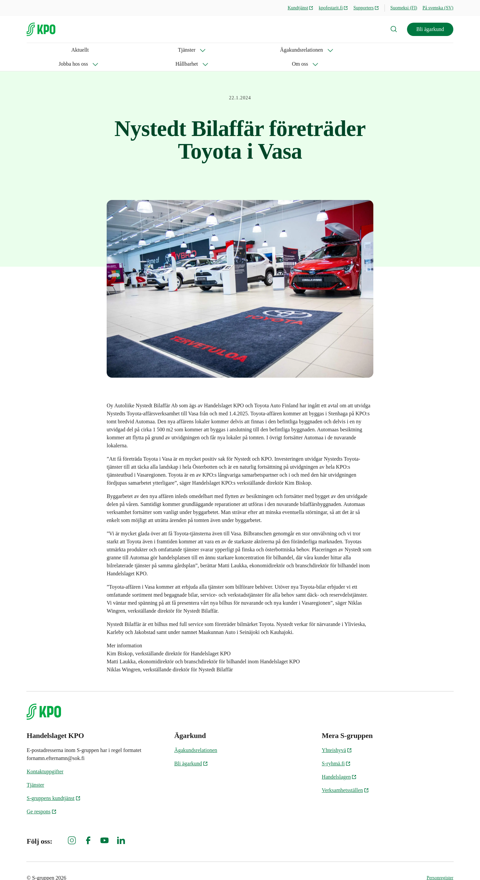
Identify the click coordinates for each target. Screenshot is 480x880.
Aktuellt (35, 50)
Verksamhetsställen (345, 776)
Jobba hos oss (166, 50)
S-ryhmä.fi (336, 749)
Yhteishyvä (337, 736)
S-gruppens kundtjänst (54, 784)
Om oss (251, 50)
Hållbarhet (212, 50)
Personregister (440, 863)
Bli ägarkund (430, 29)
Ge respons (42, 797)
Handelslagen (339, 763)
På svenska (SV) (437, 7)
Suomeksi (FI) (403, 7)
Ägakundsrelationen (109, 50)
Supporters (366, 7)
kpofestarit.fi (333, 7)
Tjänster (59, 50)
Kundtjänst (300, 7)
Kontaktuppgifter (45, 757)
